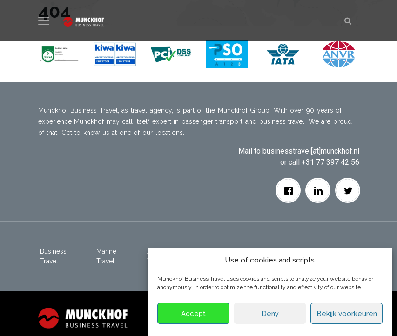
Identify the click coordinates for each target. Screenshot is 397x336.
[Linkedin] (318, 190)
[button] (59, 53)
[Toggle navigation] (43, 21)
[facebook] (288, 190)
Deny (270, 313)
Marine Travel (106, 256)
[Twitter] (347, 190)
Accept (193, 313)
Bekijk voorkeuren (346, 313)
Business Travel (53, 256)
